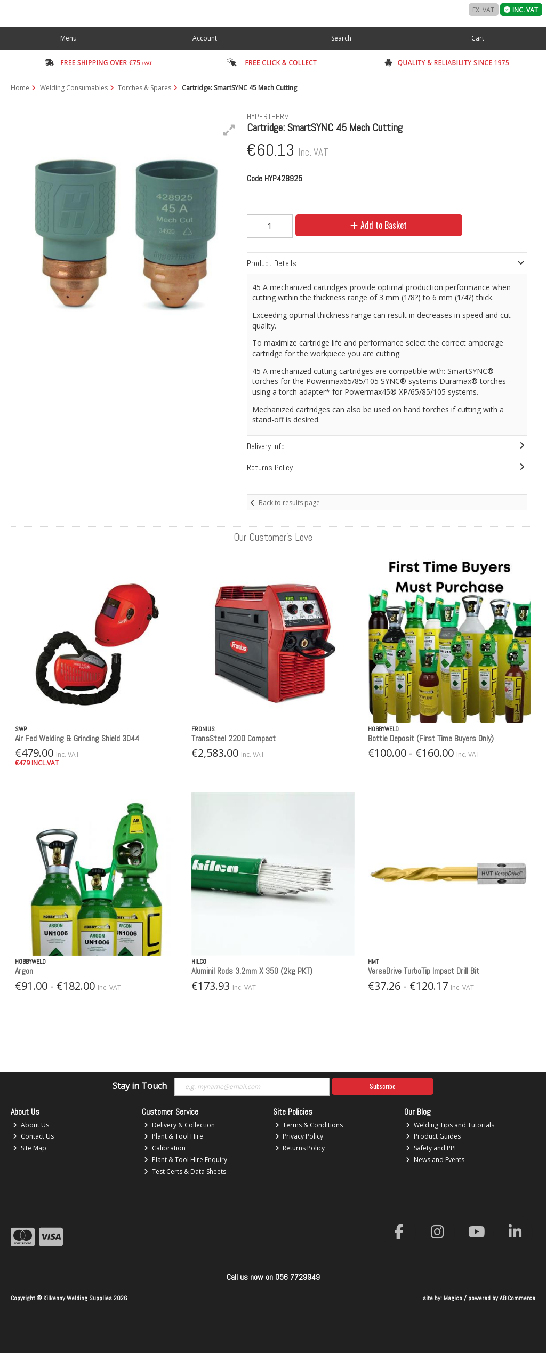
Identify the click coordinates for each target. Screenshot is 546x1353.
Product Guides (433, 1136)
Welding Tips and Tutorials (450, 1125)
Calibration (165, 1147)
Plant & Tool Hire (173, 1136)
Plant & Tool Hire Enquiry (185, 1159)
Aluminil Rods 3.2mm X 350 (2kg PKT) (251, 970)
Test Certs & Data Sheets (185, 1171)
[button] (229, 130)
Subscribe (383, 1086)
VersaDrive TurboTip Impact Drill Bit (423, 970)
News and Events (435, 1159)
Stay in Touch (140, 1086)
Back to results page (289, 502)
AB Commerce (517, 1298)
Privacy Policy (299, 1136)
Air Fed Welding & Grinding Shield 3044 (77, 738)
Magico (453, 1298)
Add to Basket (378, 225)
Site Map (29, 1147)
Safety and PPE (431, 1147)
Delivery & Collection (179, 1125)
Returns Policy (300, 1147)
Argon (24, 970)
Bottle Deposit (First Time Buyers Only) (431, 738)
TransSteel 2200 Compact (233, 738)
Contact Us (33, 1136)
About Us (31, 1125)
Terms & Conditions (309, 1125)
